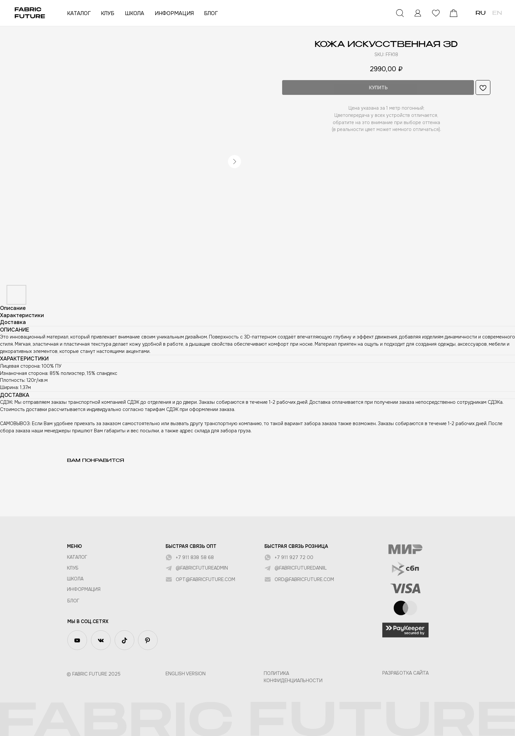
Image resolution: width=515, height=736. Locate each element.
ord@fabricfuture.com (304, 579)
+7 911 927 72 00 (294, 557)
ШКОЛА (134, 13)
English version (186, 674)
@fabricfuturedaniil (301, 568)
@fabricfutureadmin (202, 568)
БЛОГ (211, 13)
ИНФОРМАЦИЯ (174, 13)
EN (497, 13)
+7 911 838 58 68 (195, 557)
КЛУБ (107, 13)
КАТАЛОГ (79, 13)
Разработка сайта (405, 673)
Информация (84, 589)
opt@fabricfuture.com (205, 579)
